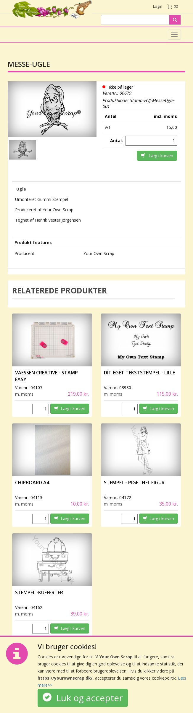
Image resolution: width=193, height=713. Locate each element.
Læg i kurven (157, 155)
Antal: (117, 140)
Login (157, 6)
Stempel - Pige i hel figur (134, 482)
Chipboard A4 (32, 482)
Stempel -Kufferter (39, 592)
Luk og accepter (83, 698)
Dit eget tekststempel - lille (139, 372)
